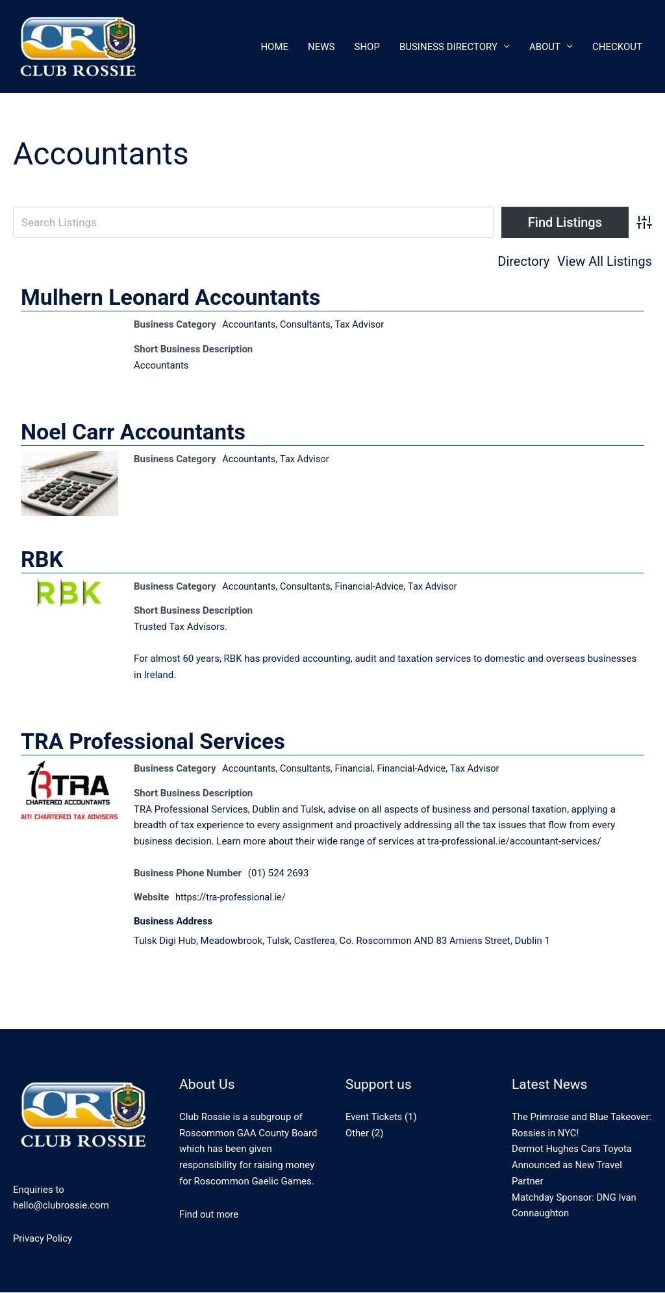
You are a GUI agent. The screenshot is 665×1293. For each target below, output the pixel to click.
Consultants (308, 325)
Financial (357, 770)
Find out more (209, 1215)
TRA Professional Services (153, 743)
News (321, 47)
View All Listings (604, 261)
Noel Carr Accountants (133, 432)
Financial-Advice (373, 588)
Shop (367, 47)
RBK (42, 560)
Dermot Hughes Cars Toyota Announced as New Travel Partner (573, 1166)
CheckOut (617, 47)
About (544, 47)
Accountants (249, 325)
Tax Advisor (363, 325)
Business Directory (448, 47)
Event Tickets (374, 1117)
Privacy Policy (43, 1240)
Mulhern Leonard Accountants (170, 298)
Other (357, 1134)
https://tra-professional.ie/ (232, 898)
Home (274, 47)
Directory (523, 261)
